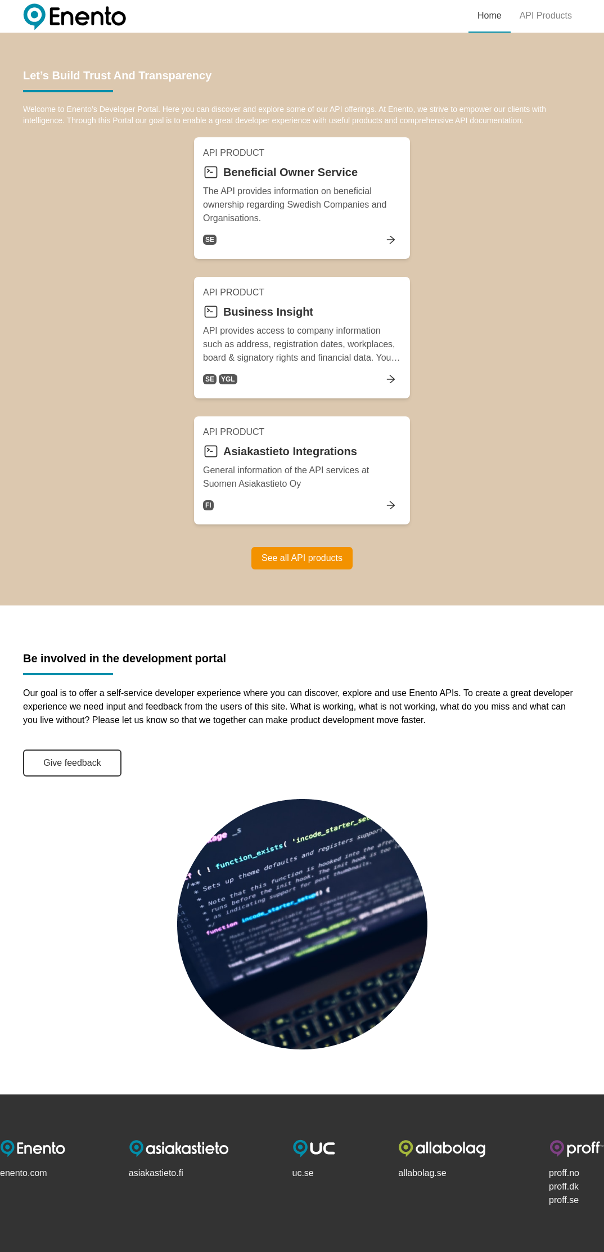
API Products (546, 15)
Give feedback (72, 763)
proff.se (564, 1200)
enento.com (23, 1173)
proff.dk (564, 1186)
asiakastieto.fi (156, 1173)
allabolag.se (422, 1173)
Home (489, 15)
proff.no (564, 1173)
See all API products (302, 558)
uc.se (303, 1173)
